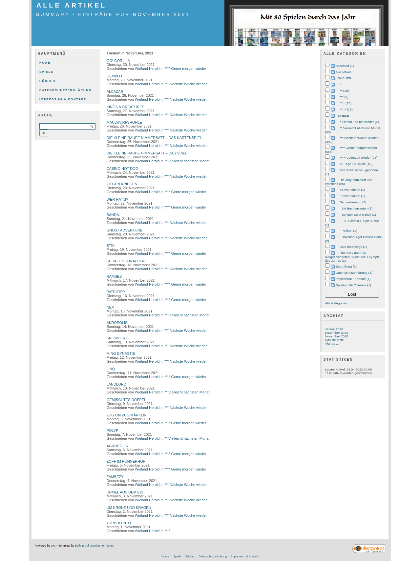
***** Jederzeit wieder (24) (358, 157)
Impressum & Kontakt (62, 99)
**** (167, 531)
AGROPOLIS (117, 446)
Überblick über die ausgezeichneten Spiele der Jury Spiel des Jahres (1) (352, 256)
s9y (53, 545)
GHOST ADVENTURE (125, 230)
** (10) (344, 90)
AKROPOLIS (117, 323)
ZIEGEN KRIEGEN (122, 184)
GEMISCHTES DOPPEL (126, 400)
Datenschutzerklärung (65, 90)
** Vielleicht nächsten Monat (186, 161)
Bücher (47, 81)
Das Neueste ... (336, 340)
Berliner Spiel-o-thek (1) (359, 214)
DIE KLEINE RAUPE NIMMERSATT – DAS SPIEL (147, 153)
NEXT (111, 307)
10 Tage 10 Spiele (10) (356, 164)
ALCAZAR (115, 91)
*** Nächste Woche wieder (185, 84)
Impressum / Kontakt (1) (353, 279)
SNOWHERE (117, 338)
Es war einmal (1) (352, 189)
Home (45, 62)
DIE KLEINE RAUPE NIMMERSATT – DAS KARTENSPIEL (154, 138)
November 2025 (336, 336)
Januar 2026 (334, 329)
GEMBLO (114, 76)
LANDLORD (116, 384)
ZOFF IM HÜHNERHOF (126, 461)
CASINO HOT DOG (122, 168)
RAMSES (114, 276)
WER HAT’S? (117, 199)
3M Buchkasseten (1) (357, 208)
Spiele (46, 71)
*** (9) (344, 97)
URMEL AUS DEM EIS (125, 492)
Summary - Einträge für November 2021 (113, 14)
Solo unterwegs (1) (353, 247)
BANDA (113, 215)
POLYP (112, 430)
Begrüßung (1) (346, 266)
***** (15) (346, 109)
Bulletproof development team (94, 545)
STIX (111, 246)
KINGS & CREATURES (125, 107)
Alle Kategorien (336, 303)
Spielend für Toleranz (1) (353, 285)
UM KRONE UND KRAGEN (129, 508)
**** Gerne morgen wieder (185, 68)
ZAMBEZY (115, 477)
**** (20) (345, 103)
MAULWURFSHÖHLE (124, 122)
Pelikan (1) (349, 230)
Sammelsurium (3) (353, 202)
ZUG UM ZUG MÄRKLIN (127, 415)
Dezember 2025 (336, 332)
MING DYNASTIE (121, 353)
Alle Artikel (71, 5)
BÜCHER (344, 78)
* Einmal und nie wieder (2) (359, 122)
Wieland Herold (147, 68)
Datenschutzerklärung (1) (354, 272)
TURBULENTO (119, 523)
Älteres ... (332, 343)
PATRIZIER (116, 292)
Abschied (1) (345, 66)
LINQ (111, 369)
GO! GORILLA (118, 61)
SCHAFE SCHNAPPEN (126, 261)
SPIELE (343, 115)
